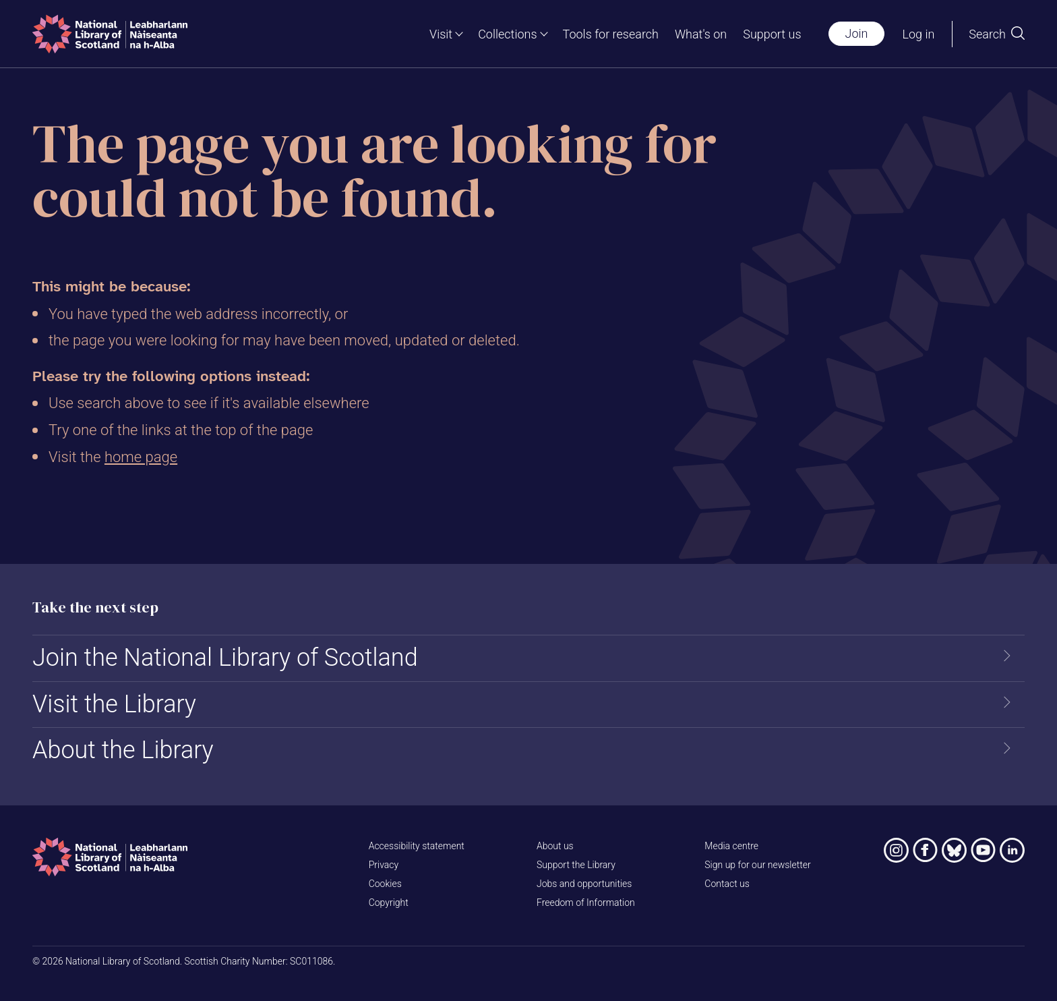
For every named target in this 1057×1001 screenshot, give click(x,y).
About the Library (123, 750)
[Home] (109, 34)
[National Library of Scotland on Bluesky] (954, 850)
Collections (507, 34)
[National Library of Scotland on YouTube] (983, 850)
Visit (440, 34)
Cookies (385, 883)
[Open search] (997, 34)
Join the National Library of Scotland (225, 658)
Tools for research (611, 34)
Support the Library (576, 864)
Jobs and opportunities (584, 883)
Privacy (383, 864)
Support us (772, 34)
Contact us (727, 883)
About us (555, 845)
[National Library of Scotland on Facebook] (925, 850)
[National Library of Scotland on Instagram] (896, 850)
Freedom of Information (586, 902)
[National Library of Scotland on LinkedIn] (1012, 850)
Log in (918, 34)
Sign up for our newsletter (757, 864)
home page (140, 457)
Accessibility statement (416, 845)
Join (856, 33)
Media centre (731, 845)
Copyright (389, 902)
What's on (701, 34)
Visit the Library (114, 704)
